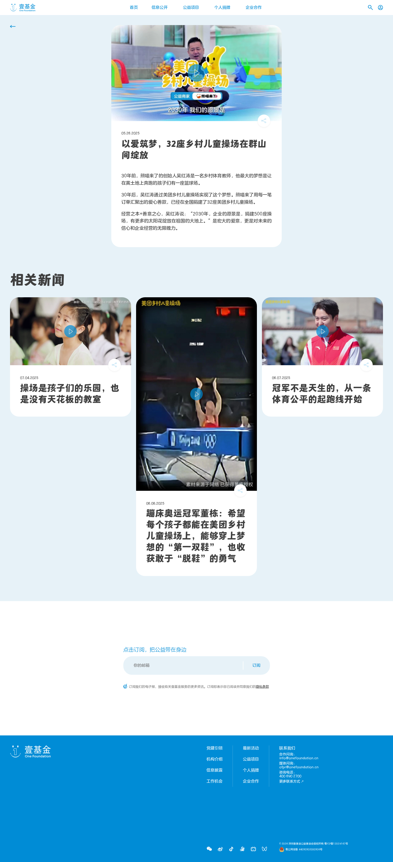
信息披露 (215, 770)
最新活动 (251, 748)
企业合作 (254, 7)
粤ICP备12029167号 (336, 843)
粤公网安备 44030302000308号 (303, 849)
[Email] (183, 665)
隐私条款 (262, 687)
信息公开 (160, 7)
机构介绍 (215, 759)
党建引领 (215, 748)
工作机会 (215, 781)
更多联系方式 (291, 781)
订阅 (256, 665)
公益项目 (191, 7)
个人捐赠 (222, 7)
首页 (134, 7)
